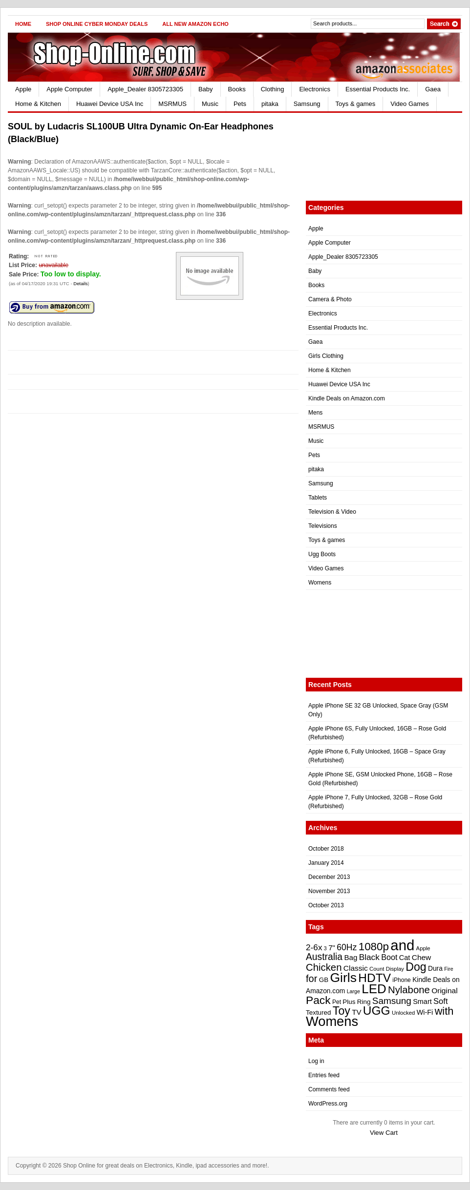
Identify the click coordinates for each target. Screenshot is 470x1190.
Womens (319, 582)
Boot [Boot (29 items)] (389, 957)
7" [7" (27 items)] (331, 947)
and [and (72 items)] (402, 945)
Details (80, 283)
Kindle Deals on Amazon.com (346, 398)
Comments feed (329, 1089)
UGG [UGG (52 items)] (376, 1010)
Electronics (314, 89)
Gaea (433, 89)
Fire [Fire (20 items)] (448, 969)
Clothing (272, 89)
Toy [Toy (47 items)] (341, 1010)
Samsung (307, 103)
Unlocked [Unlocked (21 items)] (403, 1013)
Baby (205, 89)
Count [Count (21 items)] (376, 969)
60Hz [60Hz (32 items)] (347, 947)
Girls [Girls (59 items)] (343, 977)
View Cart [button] (384, 1132)
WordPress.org (327, 1103)
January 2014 (326, 862)
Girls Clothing (325, 356)
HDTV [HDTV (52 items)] (374, 977)
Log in (316, 1061)
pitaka (269, 103)
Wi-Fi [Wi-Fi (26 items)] (425, 1012)
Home (23, 24)
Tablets (317, 497)
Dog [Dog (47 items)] (416, 966)
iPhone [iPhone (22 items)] (401, 980)
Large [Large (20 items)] (353, 991)
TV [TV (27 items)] (356, 1012)
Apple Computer (69, 89)
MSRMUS (172, 103)
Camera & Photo (330, 299)
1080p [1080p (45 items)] (374, 946)
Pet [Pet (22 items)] (336, 1002)
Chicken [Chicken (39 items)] (324, 967)
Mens (315, 412)
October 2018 (326, 848)
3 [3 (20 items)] (325, 948)
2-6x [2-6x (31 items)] (314, 947)
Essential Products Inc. (377, 89)
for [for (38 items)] (311, 978)
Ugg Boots (322, 554)
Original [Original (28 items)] (444, 990)
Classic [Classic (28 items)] (355, 968)
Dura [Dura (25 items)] (435, 968)
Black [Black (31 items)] (369, 957)
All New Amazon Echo (195, 24)
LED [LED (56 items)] (374, 989)
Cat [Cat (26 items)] (404, 957)
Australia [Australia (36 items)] (324, 957)
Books (237, 89)
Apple (23, 89)
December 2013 (329, 877)
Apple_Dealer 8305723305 (145, 89)
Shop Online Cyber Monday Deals (97, 24)
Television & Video (332, 511)
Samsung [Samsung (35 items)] (391, 1001)
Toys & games (356, 103)
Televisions (322, 525)
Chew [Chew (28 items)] (421, 957)
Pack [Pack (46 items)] (318, 1000)
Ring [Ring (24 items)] (364, 1001)
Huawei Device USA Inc (109, 103)
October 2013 (326, 905)
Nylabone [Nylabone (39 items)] (409, 989)
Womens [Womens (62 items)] (332, 1021)
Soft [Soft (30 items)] (440, 1001)
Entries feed (324, 1075)
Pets (240, 103)
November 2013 (329, 891)
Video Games (409, 103)
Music (210, 103)
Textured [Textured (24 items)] (318, 1012)
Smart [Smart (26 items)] (422, 1001)
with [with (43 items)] (444, 1011)
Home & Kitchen (38, 103)
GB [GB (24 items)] (323, 979)
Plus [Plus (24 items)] (348, 1001)
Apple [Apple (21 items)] (423, 948)
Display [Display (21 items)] (395, 969)
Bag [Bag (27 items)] (350, 957)
